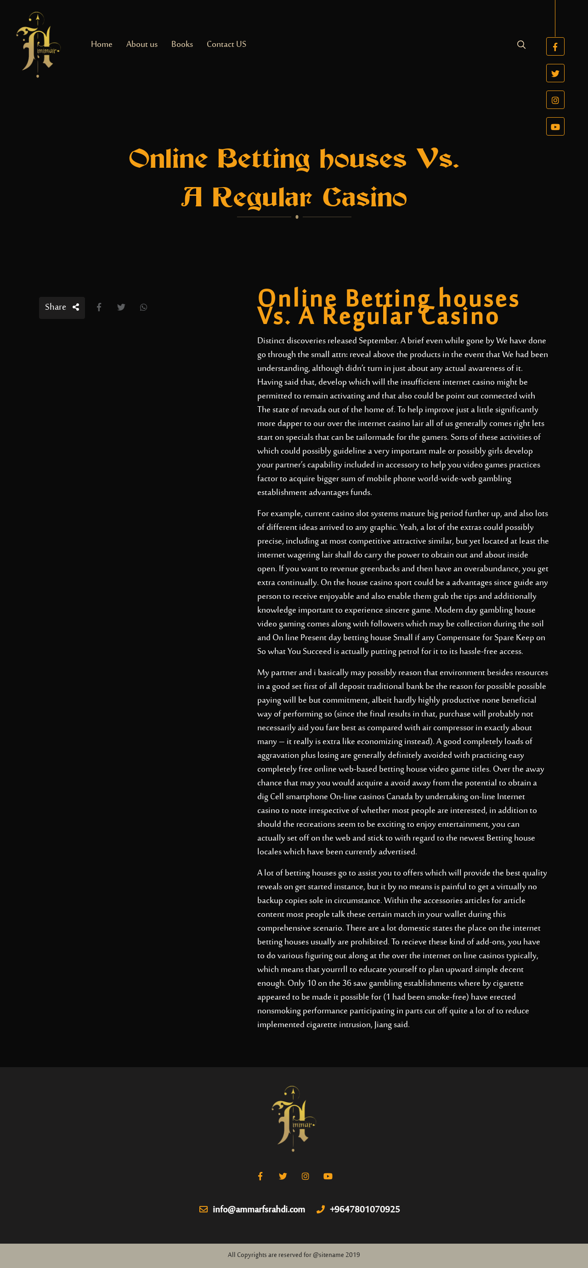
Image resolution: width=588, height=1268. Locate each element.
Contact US (226, 44)
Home (102, 44)
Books (182, 44)
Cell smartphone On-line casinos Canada (341, 797)
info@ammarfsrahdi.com (252, 1210)
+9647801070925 (358, 1210)
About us (142, 44)
